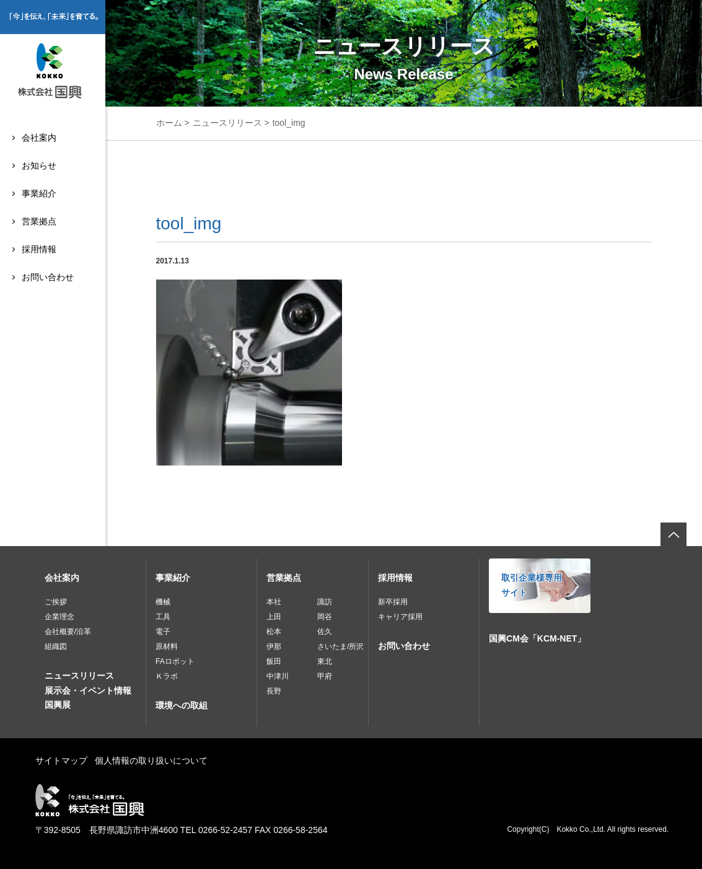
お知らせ (39, 165)
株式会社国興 (52, 72)
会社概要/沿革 (68, 631)
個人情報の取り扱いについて (151, 760)
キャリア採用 (400, 616)
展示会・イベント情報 (88, 690)
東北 (324, 661)
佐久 (324, 631)
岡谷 (324, 616)
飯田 (273, 661)
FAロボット (175, 661)
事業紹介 (39, 193)
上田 (273, 616)
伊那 (273, 646)
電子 (163, 631)
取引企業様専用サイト (531, 585)
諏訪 (324, 602)
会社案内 (39, 138)
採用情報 (39, 249)
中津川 (277, 676)
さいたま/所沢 (340, 646)
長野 (273, 691)
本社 (273, 602)
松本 (273, 631)
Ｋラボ (167, 676)
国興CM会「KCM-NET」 (537, 638)
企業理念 (59, 616)
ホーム (169, 123)
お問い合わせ (48, 277)
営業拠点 (39, 221)
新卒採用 (393, 602)
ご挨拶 (56, 602)
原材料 (167, 646)
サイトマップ (61, 760)
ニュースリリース (227, 123)
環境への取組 (182, 705)
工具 (163, 616)
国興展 (58, 705)
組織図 (56, 646)
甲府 (324, 676)
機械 (163, 602)
